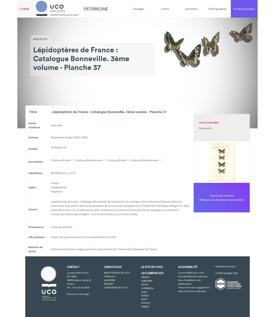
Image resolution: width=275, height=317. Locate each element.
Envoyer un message (78, 294)
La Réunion (147, 288)
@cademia (109, 280)
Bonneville (205, 128)
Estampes (191, 9)
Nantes (145, 295)
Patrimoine (70, 9)
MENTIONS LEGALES (225, 266)
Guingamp (146, 280)
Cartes (165, 9)
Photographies (218, 9)
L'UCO (25, 9)
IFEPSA (144, 284)
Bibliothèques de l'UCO (117, 272)
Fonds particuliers (244, 9)
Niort (144, 299)
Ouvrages (138, 9)
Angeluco (109, 276)
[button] (222, 161)
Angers (145, 277)
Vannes (145, 306)
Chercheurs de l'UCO (116, 287)
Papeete (145, 303)
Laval (144, 291)
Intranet (109, 283)
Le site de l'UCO (152, 267)
